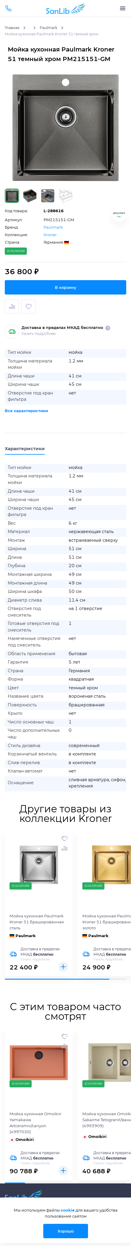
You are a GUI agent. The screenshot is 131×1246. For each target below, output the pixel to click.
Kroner (50, 234)
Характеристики (25, 448)
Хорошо (66, 1231)
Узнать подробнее (38, 333)
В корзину (65, 287)
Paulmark (53, 227)
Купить (63, 967)
